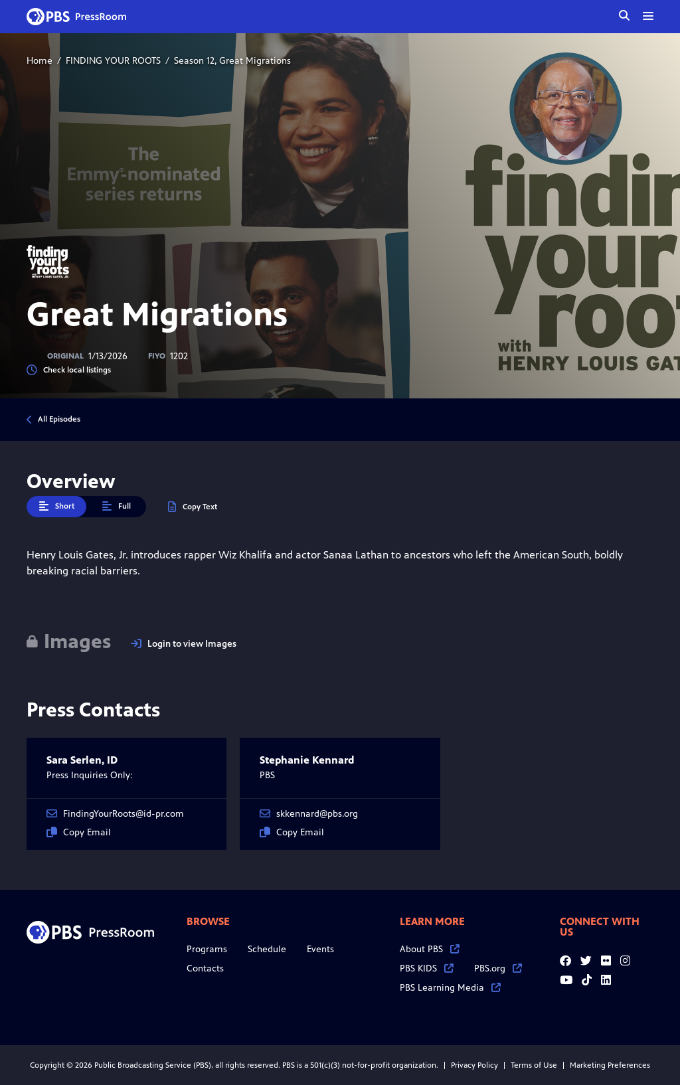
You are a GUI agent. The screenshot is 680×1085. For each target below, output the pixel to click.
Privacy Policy (474, 1065)
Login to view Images (183, 643)
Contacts (205, 968)
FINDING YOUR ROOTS (113, 60)
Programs (207, 949)
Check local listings (69, 370)
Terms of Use (534, 1065)
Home (39, 60)
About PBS (430, 949)
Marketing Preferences (610, 1065)
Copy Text (192, 507)
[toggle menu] (648, 16)
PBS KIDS (427, 968)
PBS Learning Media (450, 987)
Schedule (267, 949)
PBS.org (498, 968)
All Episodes (59, 419)
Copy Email (78, 832)
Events (320, 949)
